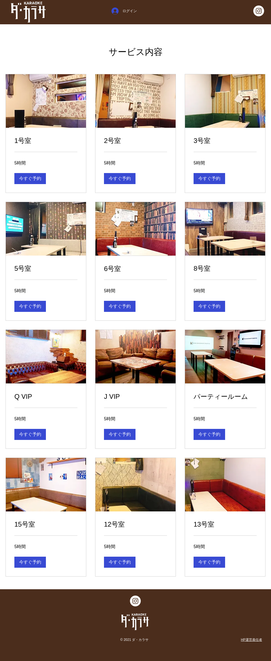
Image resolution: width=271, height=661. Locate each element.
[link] (45, 140)
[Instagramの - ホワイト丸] (258, 11)
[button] (30, 178)
